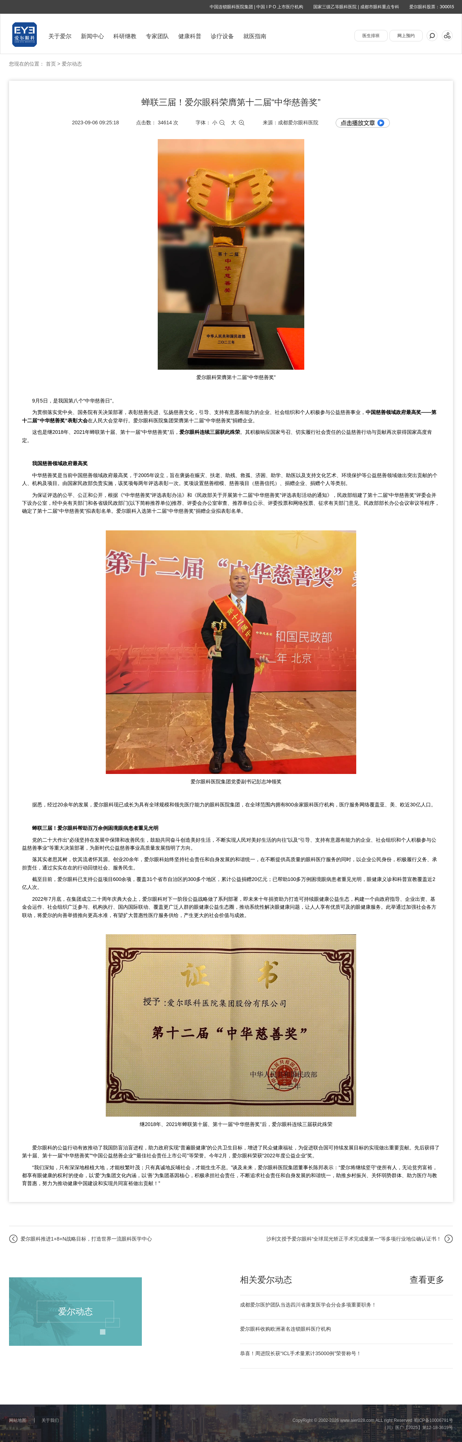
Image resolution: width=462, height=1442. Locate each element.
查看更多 (427, 1279)
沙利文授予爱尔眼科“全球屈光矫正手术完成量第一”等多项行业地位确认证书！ (353, 1239)
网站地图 (17, 1420)
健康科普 (189, 36)
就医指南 (254, 36)
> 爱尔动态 (69, 64)
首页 (51, 64)
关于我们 (50, 1420)
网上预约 (406, 35)
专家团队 (157, 36)
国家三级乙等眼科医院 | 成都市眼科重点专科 (356, 6)
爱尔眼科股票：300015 (431, 7)
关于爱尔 (59, 36)
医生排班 (371, 35)
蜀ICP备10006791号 (433, 1420)
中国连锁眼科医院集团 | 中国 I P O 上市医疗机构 (257, 6)
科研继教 (124, 36)
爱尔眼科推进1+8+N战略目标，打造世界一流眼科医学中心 (86, 1239)
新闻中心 (92, 36)
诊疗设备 (222, 36)
